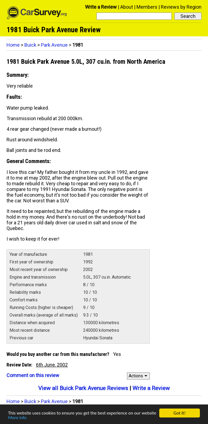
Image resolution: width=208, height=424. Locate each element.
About (126, 7)
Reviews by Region (181, 7)
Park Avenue (54, 45)
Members (146, 7)
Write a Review (101, 7)
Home (13, 45)
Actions (139, 375)
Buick (30, 45)
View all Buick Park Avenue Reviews (83, 388)
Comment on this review (32, 375)
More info (17, 418)
